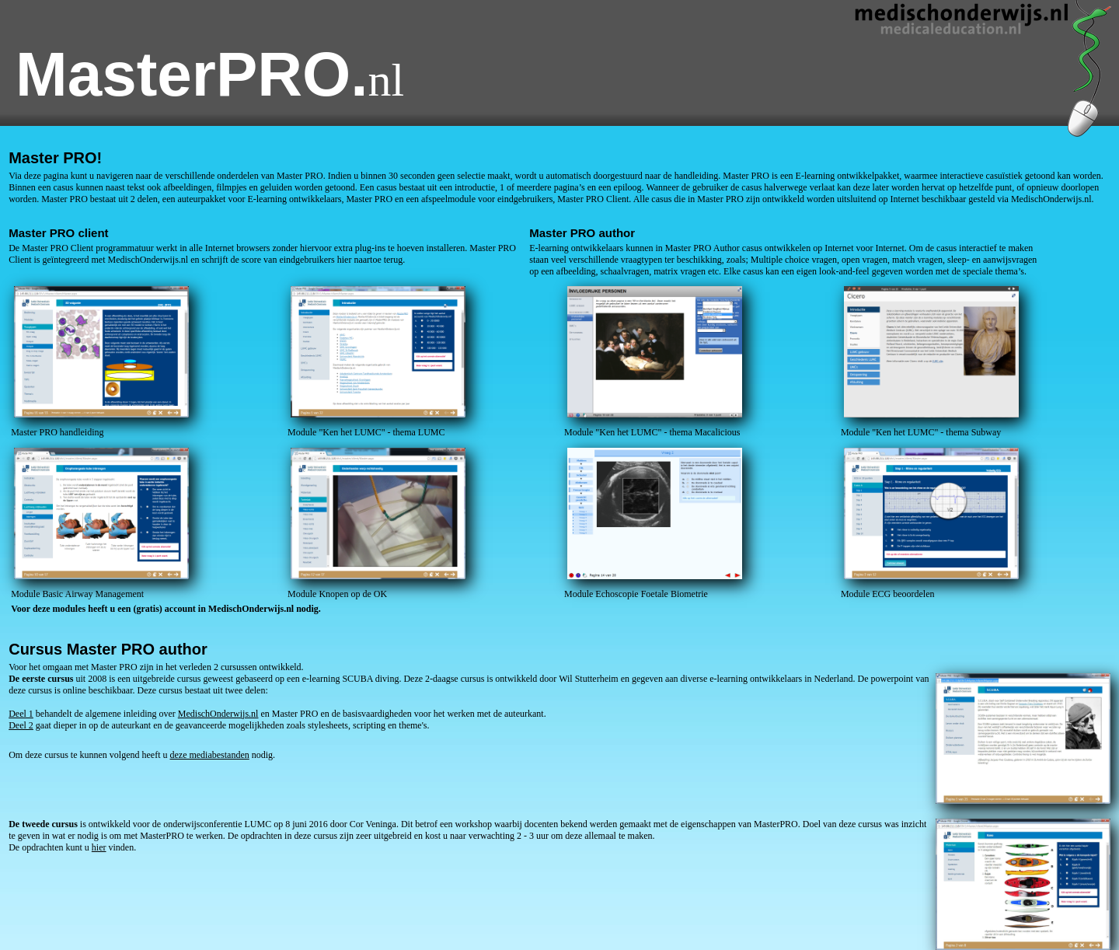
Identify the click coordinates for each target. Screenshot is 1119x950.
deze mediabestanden (209, 754)
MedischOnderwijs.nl (218, 713)
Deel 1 (21, 713)
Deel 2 (21, 725)
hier (99, 847)
